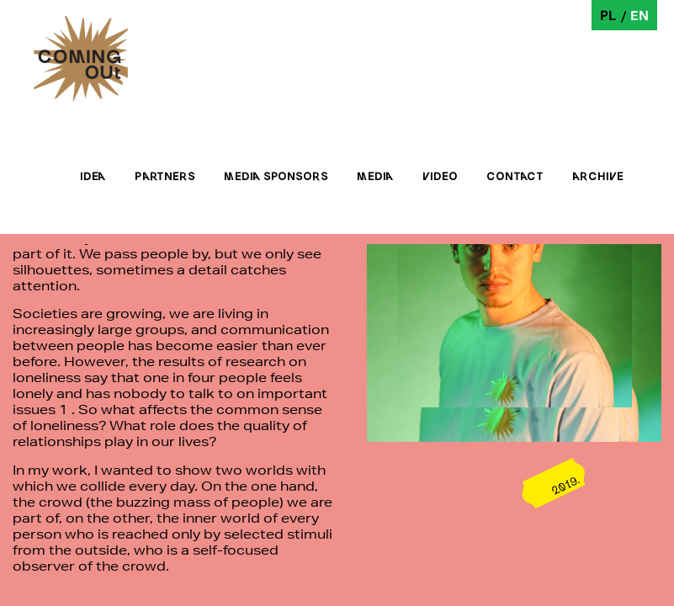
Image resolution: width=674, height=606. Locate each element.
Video (440, 176)
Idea (93, 176)
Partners (165, 176)
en (639, 15)
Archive (598, 176)
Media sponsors (276, 176)
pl (608, 15)
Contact (515, 176)
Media (375, 176)
